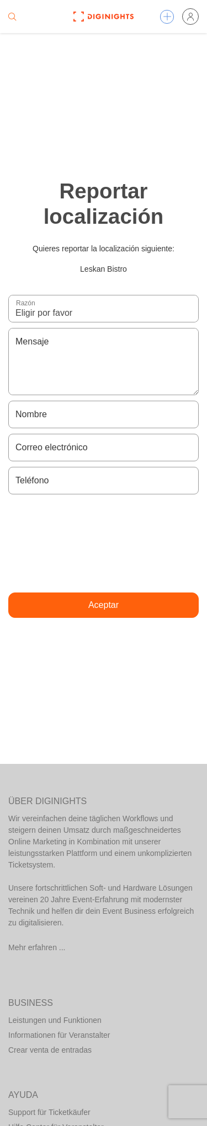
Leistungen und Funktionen (55, 1020)
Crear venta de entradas (50, 1050)
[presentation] (104, 543)
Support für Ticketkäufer (49, 1112)
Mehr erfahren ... (37, 947)
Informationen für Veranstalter (59, 1035)
